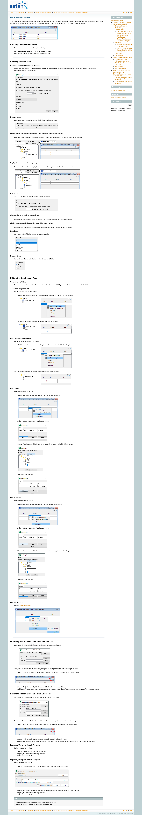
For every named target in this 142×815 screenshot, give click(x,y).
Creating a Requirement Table (122, 22)
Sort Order (118, 53)
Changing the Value (121, 59)
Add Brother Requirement (123, 63)
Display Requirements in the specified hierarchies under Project (124, 50)
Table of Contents (117, 17)
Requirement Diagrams (118, 90)
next (131, 12)
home (11, 12)
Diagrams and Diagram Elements (63, 12)
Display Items (119, 55)
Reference (29, 12)
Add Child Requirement (122, 61)
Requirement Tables (82, 12)
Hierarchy (118, 42)
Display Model (119, 30)
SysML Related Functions (43, 12)
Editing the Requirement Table (122, 57)
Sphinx (128, 813)
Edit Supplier (119, 66)
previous (124, 12)
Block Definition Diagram (118, 97)
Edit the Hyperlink (120, 68)
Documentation (19, 12)
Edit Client (118, 65)
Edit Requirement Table (120, 24)
